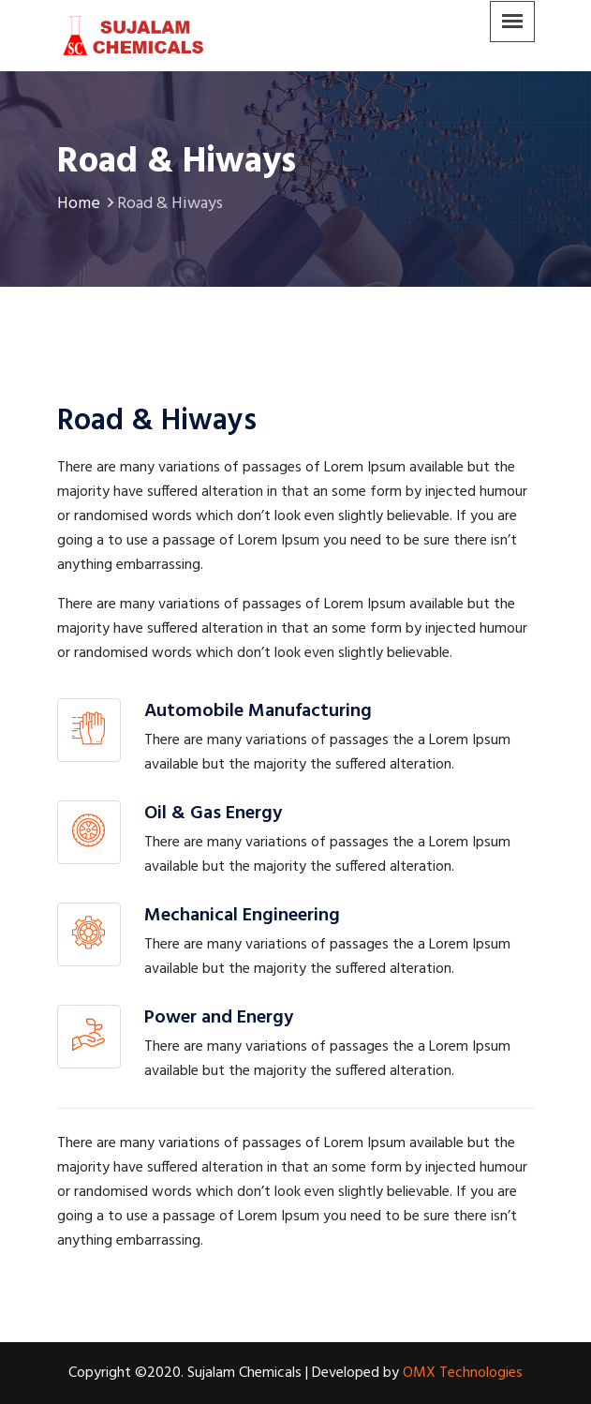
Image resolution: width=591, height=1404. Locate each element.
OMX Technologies (463, 1373)
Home (87, 203)
